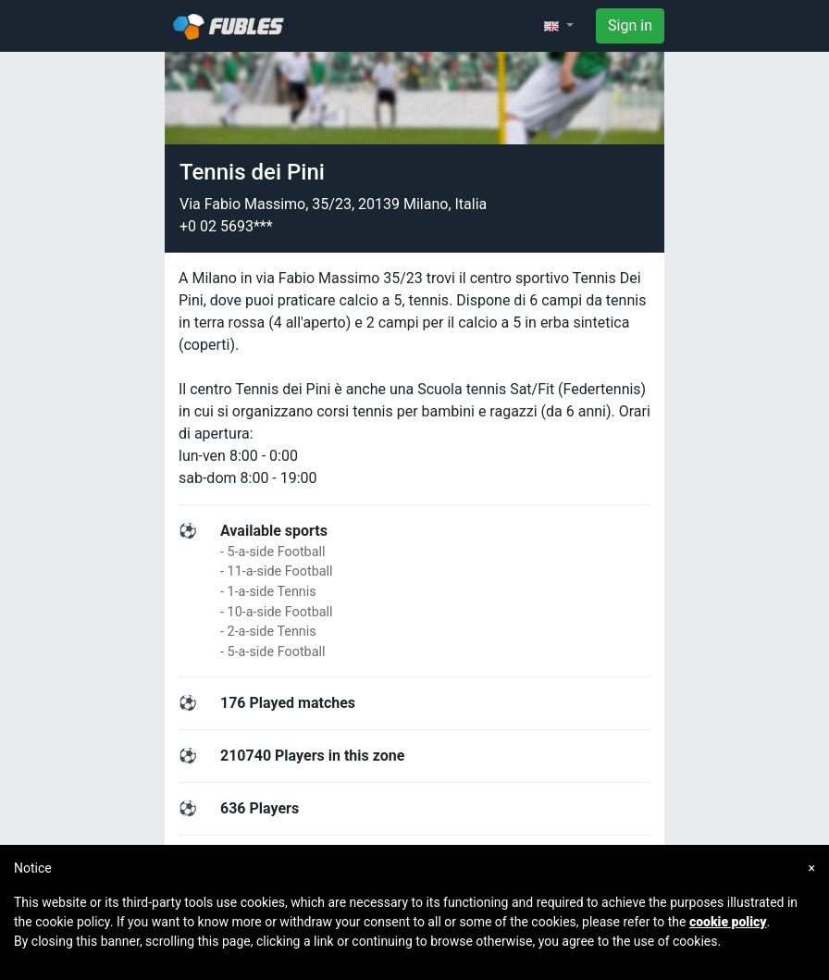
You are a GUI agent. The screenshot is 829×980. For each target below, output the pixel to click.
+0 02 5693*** (226, 226)
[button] (559, 25)
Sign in (630, 25)
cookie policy (728, 921)
